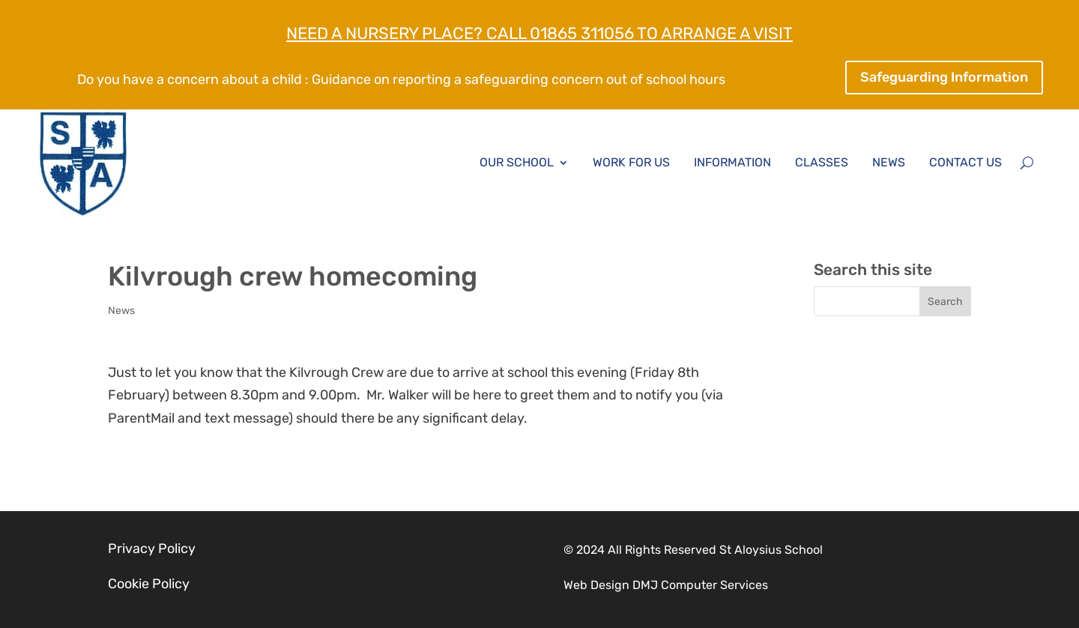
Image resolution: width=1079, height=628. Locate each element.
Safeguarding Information (944, 77)
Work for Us (631, 162)
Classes (821, 162)
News (888, 162)
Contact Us (965, 162)
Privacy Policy (152, 548)
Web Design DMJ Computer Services (665, 585)
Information (732, 162)
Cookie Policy (149, 584)
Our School (517, 162)
